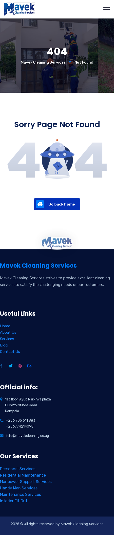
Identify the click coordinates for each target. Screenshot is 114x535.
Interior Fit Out (13, 501)
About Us (8, 332)
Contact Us (10, 351)
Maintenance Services (20, 494)
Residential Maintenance (23, 475)
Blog (4, 345)
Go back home (55, 204)
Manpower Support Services (26, 481)
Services (7, 339)
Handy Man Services (19, 488)
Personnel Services (17, 468)
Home (5, 326)
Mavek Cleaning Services (43, 62)
